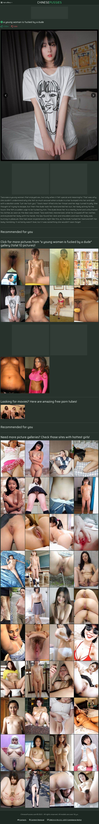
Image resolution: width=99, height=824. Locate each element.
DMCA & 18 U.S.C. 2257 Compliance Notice (64, 819)
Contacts (21, 819)
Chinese (49, 2)
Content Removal (36, 819)
